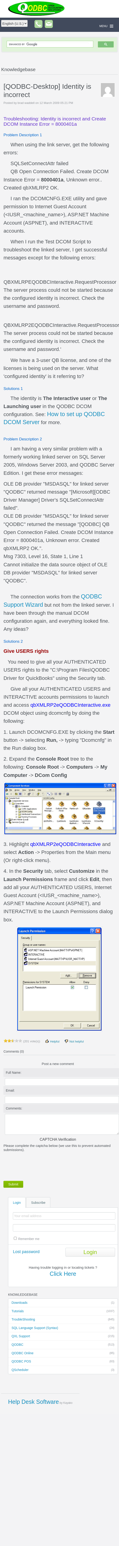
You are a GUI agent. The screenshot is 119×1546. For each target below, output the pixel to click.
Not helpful (74, 1041)
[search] (49, 44)
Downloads (62, 1303)
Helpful (52, 1041)
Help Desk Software (33, 1402)
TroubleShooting (62, 1319)
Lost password (26, 1251)
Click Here (63, 1274)
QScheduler (62, 1370)
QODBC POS (62, 1361)
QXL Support (62, 1336)
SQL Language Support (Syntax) (62, 1328)
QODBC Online (62, 1353)
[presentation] (38, 1165)
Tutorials (62, 1311)
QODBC (62, 1345)
